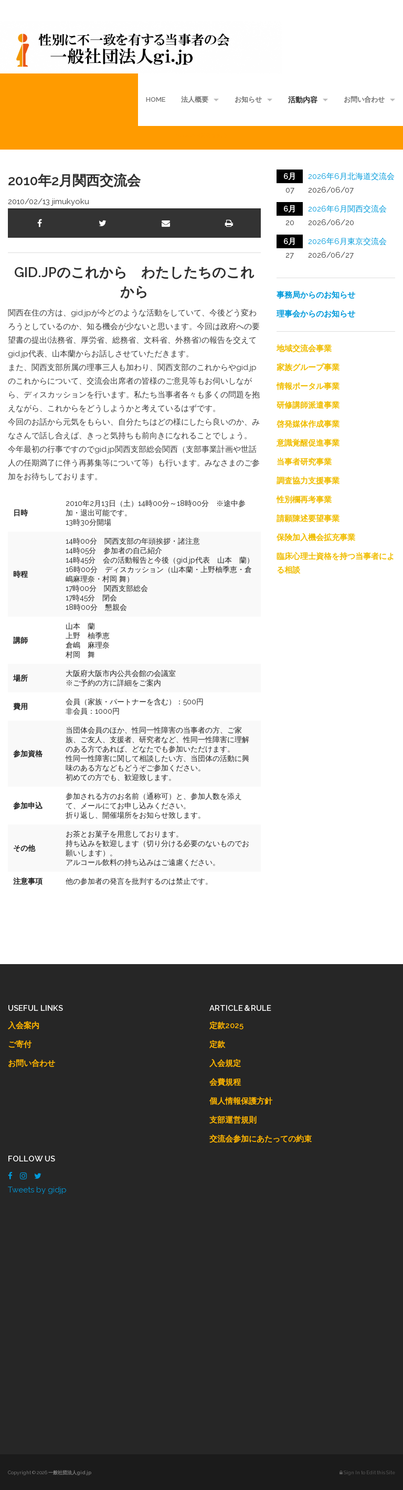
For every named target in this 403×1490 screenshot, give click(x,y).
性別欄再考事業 (304, 499)
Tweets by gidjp (37, 1190)
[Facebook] (10, 1176)
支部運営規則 (233, 1120)
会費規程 (225, 1082)
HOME (155, 99)
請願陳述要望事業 (308, 518)
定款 (217, 1044)
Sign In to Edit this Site (367, 1472)
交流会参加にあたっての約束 (260, 1139)
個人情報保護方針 (240, 1101)
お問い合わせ (364, 99)
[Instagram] (23, 1176)
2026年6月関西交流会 (347, 209)
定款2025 (226, 1025)
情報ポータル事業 (308, 386)
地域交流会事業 (304, 348)
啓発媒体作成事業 (308, 424)
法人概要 (194, 99)
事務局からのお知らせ (316, 295)
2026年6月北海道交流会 (351, 176)
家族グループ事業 (308, 367)
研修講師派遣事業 (308, 405)
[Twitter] (37, 1176)
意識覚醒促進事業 (308, 443)
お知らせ (248, 99)
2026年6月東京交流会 (347, 241)
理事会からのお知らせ (316, 314)
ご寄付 (19, 1044)
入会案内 (23, 1025)
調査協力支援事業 (308, 480)
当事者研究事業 (304, 462)
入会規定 (225, 1063)
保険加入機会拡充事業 (316, 537)
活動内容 (302, 100)
